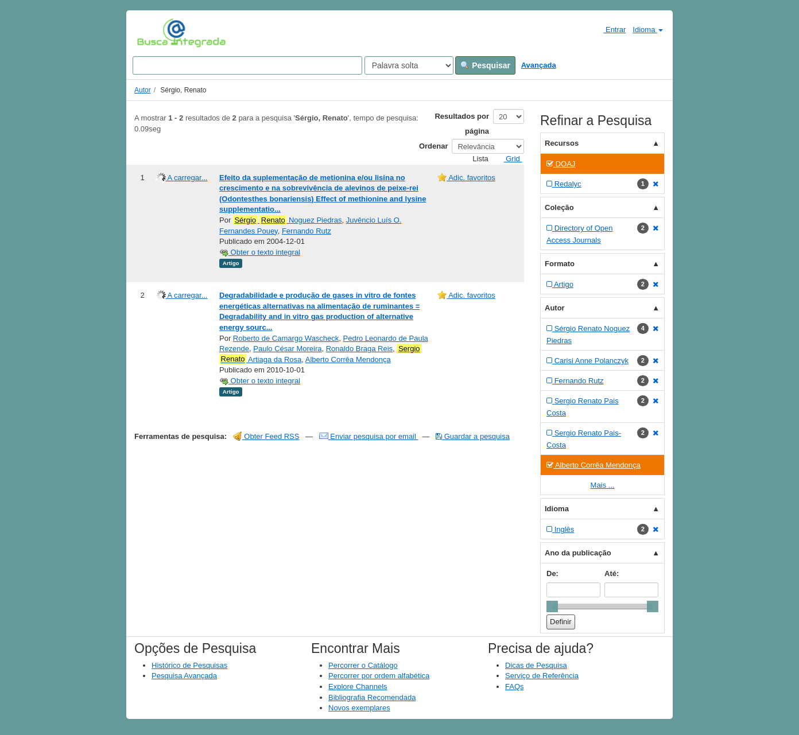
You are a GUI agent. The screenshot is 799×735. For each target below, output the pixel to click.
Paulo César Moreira (287, 348)
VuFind (155, 32)
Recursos (562, 143)
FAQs (514, 686)
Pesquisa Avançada (184, 675)
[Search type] (408, 65)
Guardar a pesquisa (473, 436)
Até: (611, 573)
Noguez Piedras (287, 220)
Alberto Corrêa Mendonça (348, 359)
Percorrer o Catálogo (363, 665)
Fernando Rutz (306, 231)
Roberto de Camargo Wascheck (286, 338)
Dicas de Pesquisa (536, 665)
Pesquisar (485, 65)
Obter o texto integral (259, 252)
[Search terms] (247, 65)
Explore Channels (357, 686)
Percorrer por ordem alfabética (378, 675)
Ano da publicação (578, 553)
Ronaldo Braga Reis (359, 348)
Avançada (538, 65)
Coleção (559, 207)
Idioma (648, 29)
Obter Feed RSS (266, 436)
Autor (142, 90)
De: (552, 573)
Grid (508, 158)
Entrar (610, 29)
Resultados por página (462, 123)
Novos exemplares (359, 707)
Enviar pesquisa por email (368, 436)
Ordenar (433, 146)
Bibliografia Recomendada (372, 697)
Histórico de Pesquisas (189, 665)
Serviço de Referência (542, 675)
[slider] (552, 606)
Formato (560, 263)
